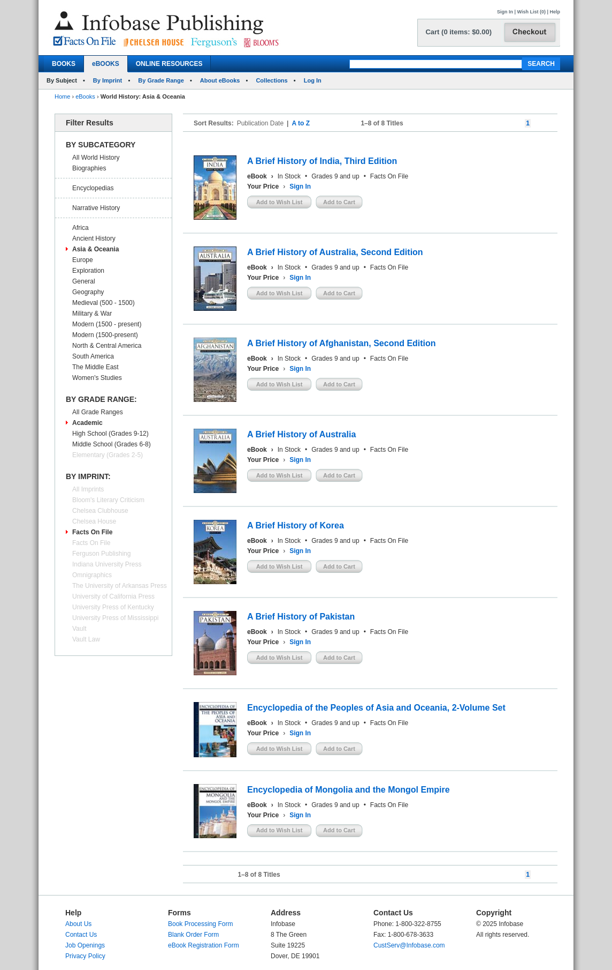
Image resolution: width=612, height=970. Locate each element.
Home (62, 96)
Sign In (505, 11)
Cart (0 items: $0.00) (458, 32)
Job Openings (85, 945)
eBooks (85, 96)
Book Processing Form (200, 924)
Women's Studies (97, 378)
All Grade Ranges (97, 412)
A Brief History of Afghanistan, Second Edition (341, 343)
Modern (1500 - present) (106, 324)
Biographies (89, 168)
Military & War (92, 313)
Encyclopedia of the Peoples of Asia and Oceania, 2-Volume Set (376, 707)
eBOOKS (105, 64)
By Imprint (107, 80)
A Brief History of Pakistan (301, 616)
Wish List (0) (531, 11)
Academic (87, 423)
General (83, 281)
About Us (78, 924)
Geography (88, 292)
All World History (95, 157)
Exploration (88, 270)
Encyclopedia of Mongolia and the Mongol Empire (348, 789)
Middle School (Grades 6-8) (111, 444)
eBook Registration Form (203, 945)
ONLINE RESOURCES (169, 64)
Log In (313, 80)
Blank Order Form (193, 934)
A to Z (301, 123)
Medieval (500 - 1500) (103, 303)
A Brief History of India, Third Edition (322, 161)
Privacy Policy (85, 956)
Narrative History (96, 208)
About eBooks (220, 80)
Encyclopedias (92, 188)
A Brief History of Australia (301, 434)
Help (554, 11)
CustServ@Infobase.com (409, 945)
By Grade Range (161, 80)
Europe (82, 260)
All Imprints (88, 489)
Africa (80, 228)
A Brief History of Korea (295, 525)
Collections (271, 80)
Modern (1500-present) (105, 335)
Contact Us (81, 934)
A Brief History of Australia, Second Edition (335, 252)
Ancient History (94, 238)
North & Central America (106, 345)
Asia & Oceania (95, 249)
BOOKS (63, 64)
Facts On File (92, 532)
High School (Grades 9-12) (110, 433)
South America (93, 356)
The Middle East (95, 367)
